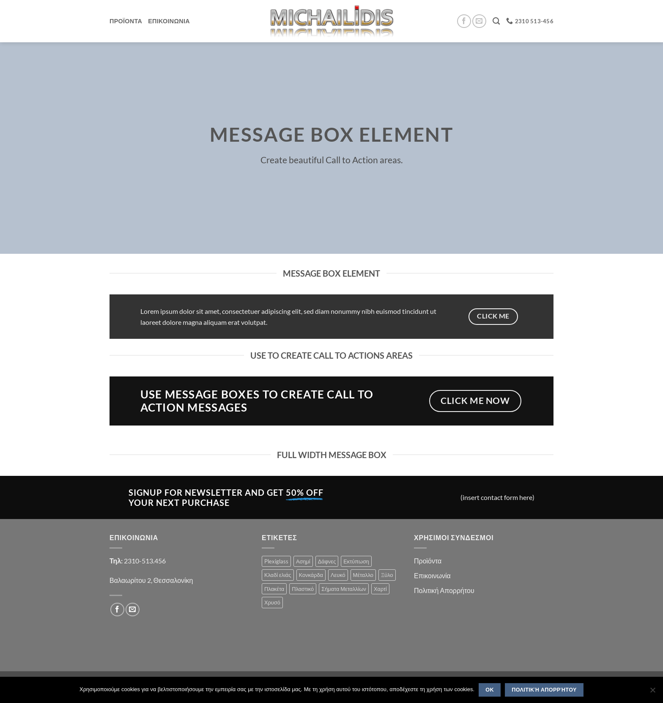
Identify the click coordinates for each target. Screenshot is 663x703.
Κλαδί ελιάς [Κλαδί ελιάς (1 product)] (277, 574)
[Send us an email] (479, 21)
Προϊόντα (427, 561)
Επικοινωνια (169, 21)
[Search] (496, 21)
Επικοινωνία (432, 575)
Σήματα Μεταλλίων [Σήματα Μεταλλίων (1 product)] (343, 588)
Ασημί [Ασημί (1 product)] (303, 561)
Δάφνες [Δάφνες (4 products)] (327, 561)
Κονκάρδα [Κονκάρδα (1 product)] (311, 574)
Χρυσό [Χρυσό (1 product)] (272, 602)
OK (489, 690)
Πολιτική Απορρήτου (444, 590)
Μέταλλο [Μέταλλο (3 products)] (363, 574)
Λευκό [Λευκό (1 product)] (338, 574)
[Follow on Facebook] (464, 21)
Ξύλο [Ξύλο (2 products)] (387, 574)
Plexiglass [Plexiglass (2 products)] (276, 561)
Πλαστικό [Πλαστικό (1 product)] (303, 588)
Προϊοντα (126, 21)
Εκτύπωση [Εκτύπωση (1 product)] (356, 561)
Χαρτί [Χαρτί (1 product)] (380, 588)
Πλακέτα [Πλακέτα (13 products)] (274, 588)
